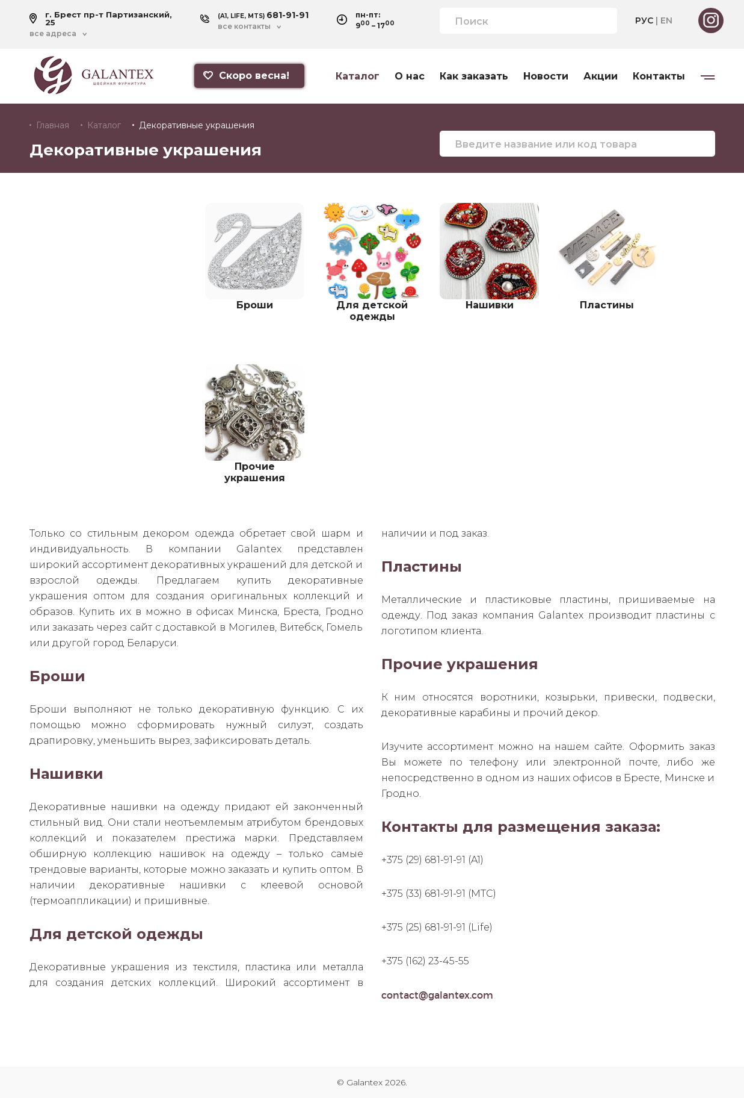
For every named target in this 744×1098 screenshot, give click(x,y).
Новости (545, 76)
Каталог (358, 76)
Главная (52, 125)
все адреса (52, 33)
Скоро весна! (246, 75)
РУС (644, 20)
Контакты (659, 76)
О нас (410, 76)
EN (666, 20)
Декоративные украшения (196, 125)
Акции (600, 76)
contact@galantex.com (437, 994)
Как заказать (474, 76)
